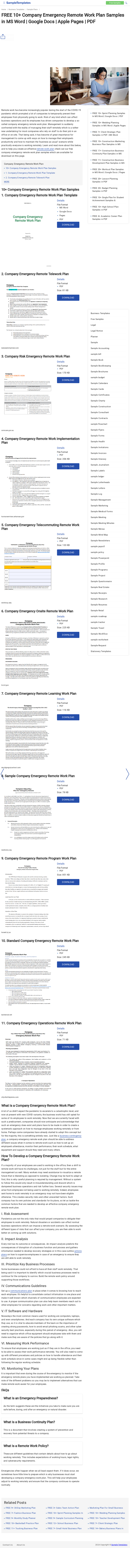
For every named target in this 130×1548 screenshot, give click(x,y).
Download (68, 224)
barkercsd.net (6, 1015)
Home (3, 9)
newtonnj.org (6, 850)
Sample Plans (32, 9)
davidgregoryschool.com (11, 768)
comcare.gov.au (7, 430)
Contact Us (8, 1545)
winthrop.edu (6, 603)
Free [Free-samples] (114, 3)
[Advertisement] (65, 46)
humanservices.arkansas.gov (12, 517)
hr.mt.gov (5, 685)
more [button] (6, 182)
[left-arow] (2, 774)
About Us (21, 1545)
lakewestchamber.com (10, 348)
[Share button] (3, 36)
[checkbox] (4, 2)
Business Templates (16, 9)
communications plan (21, 1291)
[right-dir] (127, 774)
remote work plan (45, 149)
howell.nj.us (6, 932)
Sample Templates (119, 1545)
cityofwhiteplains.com (10, 1097)
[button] (126, 2)
